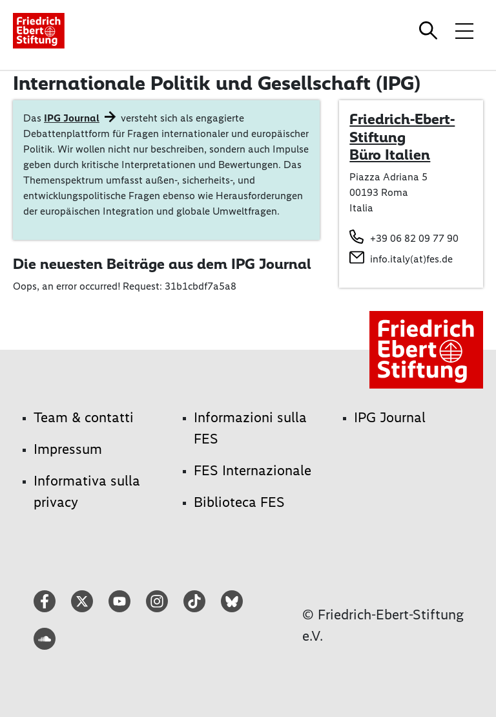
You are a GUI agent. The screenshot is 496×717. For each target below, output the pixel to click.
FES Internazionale (252, 470)
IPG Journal (71, 118)
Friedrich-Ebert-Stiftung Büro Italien (402, 137)
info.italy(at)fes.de (411, 259)
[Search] (430, 30)
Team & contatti (84, 417)
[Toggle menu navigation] (464, 30)
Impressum (68, 449)
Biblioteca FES (239, 502)
